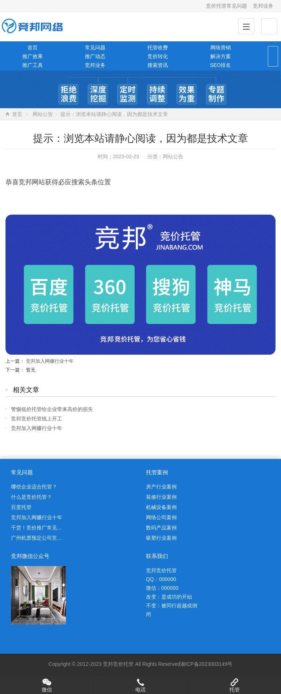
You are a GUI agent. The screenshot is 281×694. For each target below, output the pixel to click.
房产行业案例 (161, 487)
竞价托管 (123, 664)
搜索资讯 (157, 65)
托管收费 (157, 47)
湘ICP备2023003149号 (206, 664)
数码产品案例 (161, 528)
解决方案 (220, 56)
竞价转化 (157, 56)
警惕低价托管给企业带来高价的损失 (52, 409)
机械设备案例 (161, 507)
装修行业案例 (161, 497)
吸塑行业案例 (161, 538)
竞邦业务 (263, 6)
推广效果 (32, 56)
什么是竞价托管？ (31, 497)
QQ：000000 (161, 579)
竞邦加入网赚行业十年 (50, 361)
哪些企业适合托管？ (34, 487)
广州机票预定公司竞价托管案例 (47, 538)
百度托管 (21, 507)
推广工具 (32, 65)
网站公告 (43, 114)
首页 (32, 47)
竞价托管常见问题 (226, 6)
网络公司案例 (161, 517)
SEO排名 (220, 65)
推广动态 (95, 56)
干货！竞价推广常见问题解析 (44, 528)
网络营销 (220, 47)
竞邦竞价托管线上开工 (36, 419)
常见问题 (95, 47)
